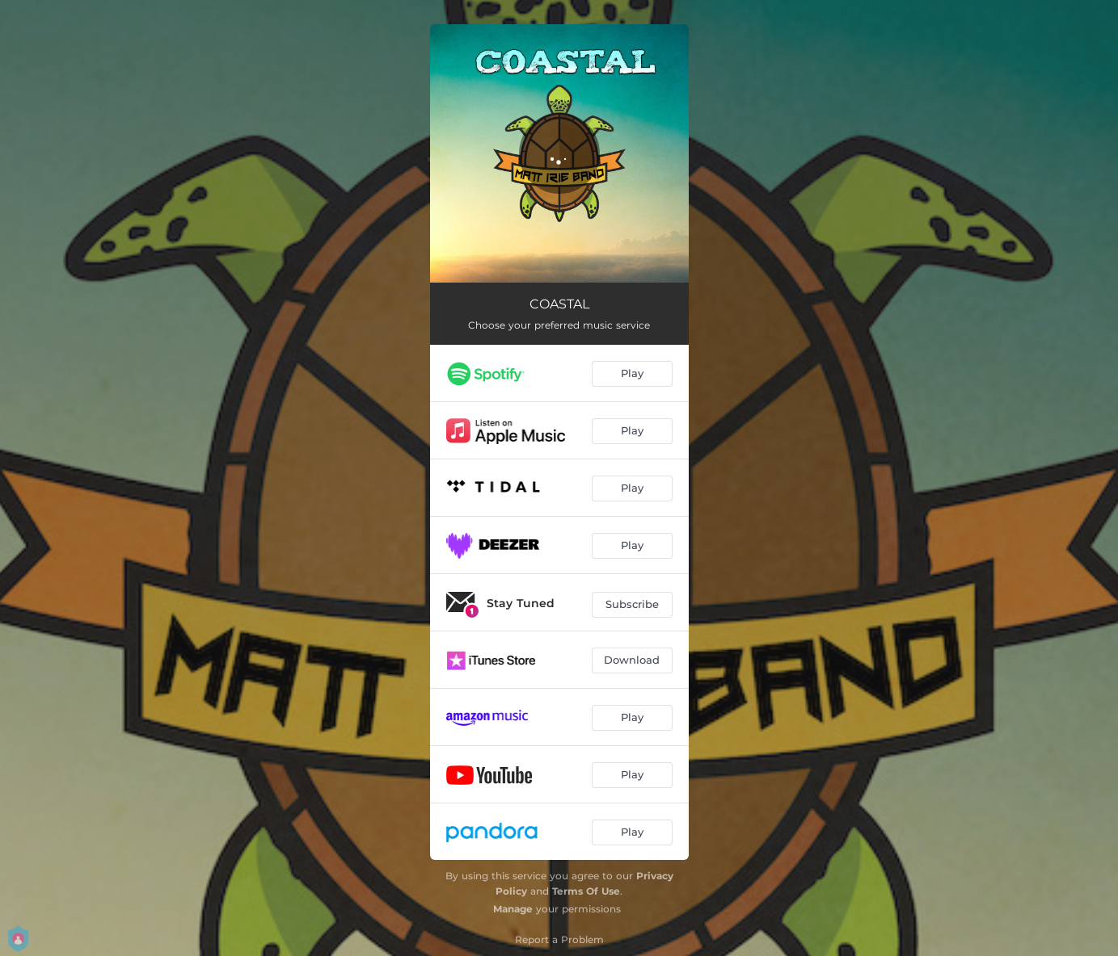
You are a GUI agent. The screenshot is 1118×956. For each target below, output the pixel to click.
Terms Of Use (586, 891)
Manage (513, 909)
